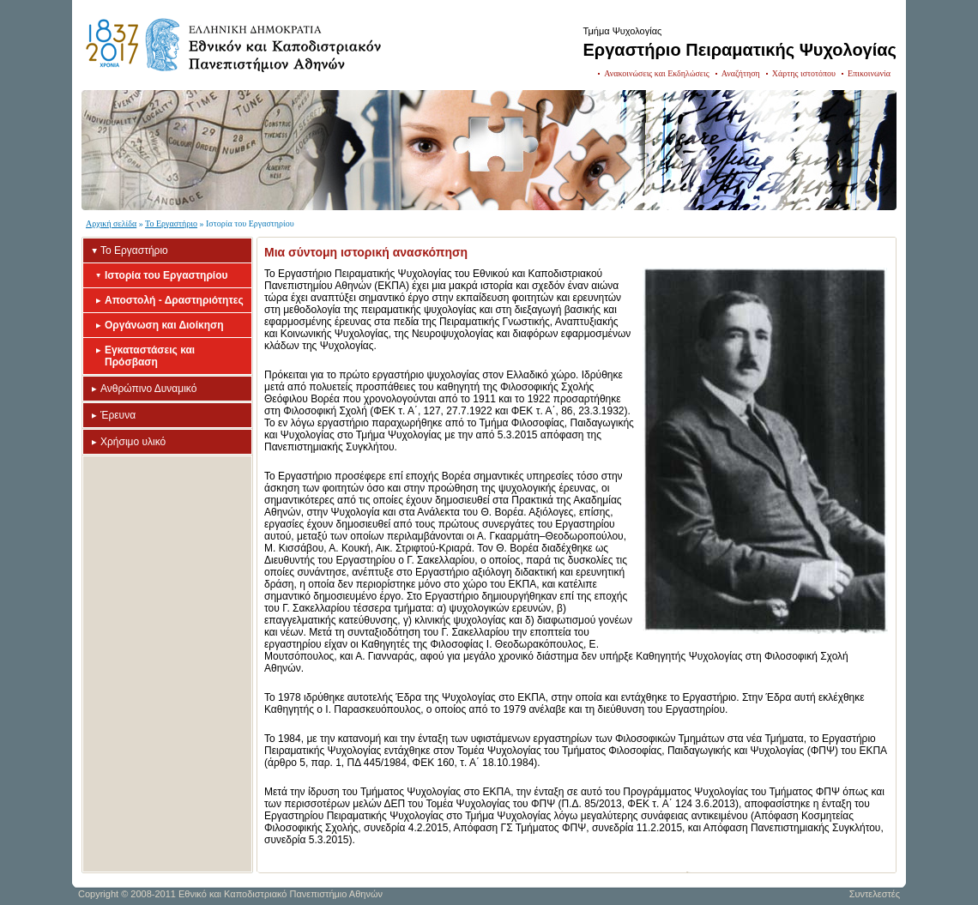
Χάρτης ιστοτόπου (804, 73)
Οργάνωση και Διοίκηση (164, 325)
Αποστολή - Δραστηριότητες (174, 300)
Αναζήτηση (740, 73)
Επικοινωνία (869, 73)
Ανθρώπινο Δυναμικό (148, 389)
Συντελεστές (874, 894)
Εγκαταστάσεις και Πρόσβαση (150, 356)
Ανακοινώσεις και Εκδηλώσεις (656, 73)
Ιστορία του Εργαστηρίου (166, 275)
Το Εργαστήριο (171, 223)
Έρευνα (118, 415)
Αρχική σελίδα (111, 223)
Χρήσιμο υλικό (133, 442)
